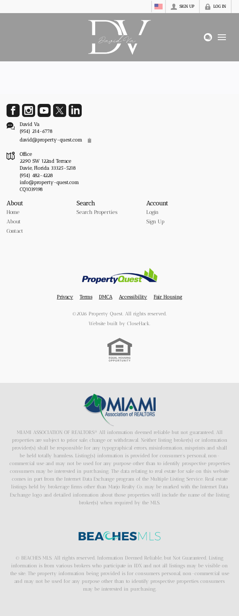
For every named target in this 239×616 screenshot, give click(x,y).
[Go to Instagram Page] (28, 110)
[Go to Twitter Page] (59, 110)
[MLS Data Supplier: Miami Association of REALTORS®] (119, 410)
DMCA (105, 297)
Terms (86, 297)
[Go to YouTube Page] (44, 110)
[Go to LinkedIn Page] (75, 110)
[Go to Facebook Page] (13, 110)
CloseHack (138, 323)
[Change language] (158, 6)
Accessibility (133, 297)
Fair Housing (168, 297)
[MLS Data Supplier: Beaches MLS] (119, 536)
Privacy (65, 297)
